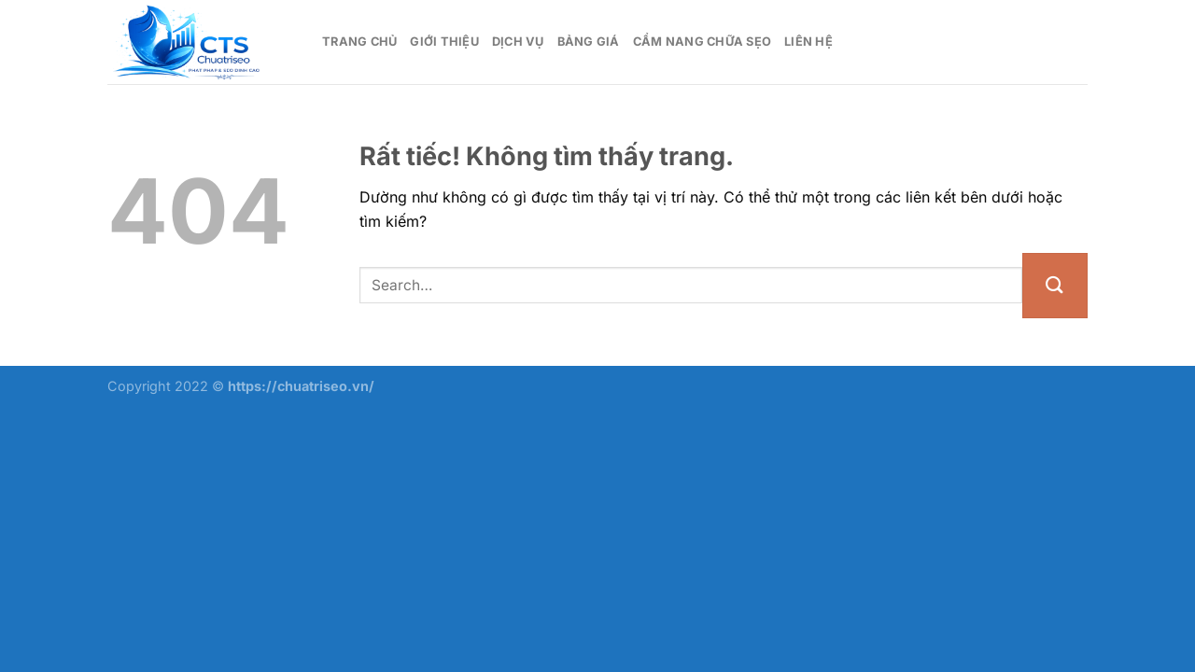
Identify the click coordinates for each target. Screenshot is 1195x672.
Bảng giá (588, 42)
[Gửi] (1055, 285)
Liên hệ (808, 42)
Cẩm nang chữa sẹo (702, 42)
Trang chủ (359, 42)
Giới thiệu (444, 42)
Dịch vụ (518, 42)
